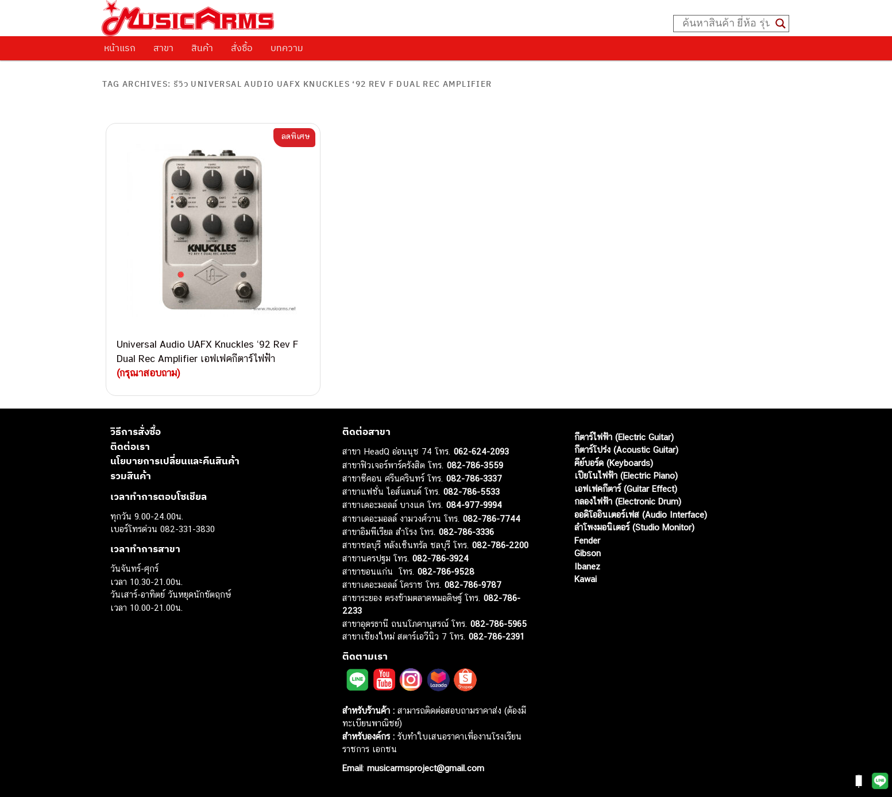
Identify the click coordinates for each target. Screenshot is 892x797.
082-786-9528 (446, 571)
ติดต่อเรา (130, 446)
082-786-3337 (474, 478)
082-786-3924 (440, 558)
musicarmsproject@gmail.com (424, 768)
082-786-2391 (496, 636)
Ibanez (587, 566)
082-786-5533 (471, 491)
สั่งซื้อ (242, 47)
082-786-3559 (475, 465)
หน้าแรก (120, 47)
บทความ (287, 47)
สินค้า (202, 47)
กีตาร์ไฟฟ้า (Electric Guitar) (624, 437)
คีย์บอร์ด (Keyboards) (613, 463)
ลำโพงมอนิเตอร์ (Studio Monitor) (634, 527)
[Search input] (726, 24)
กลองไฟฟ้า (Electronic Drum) (627, 501)
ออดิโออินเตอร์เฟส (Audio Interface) (640, 514)
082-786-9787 (473, 585)
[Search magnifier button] (781, 24)
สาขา (163, 47)
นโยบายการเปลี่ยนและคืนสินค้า (175, 461)
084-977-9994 (474, 505)
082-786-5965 (498, 624)
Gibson (587, 553)
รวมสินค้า (130, 475)
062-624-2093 (481, 451)
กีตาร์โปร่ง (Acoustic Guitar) (626, 450)
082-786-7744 (491, 518)
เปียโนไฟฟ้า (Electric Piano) (626, 475)
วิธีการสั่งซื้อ (135, 431)
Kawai (585, 579)
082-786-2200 (500, 545)
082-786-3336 (466, 532)
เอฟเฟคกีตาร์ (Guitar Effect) (625, 489)
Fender (587, 540)
